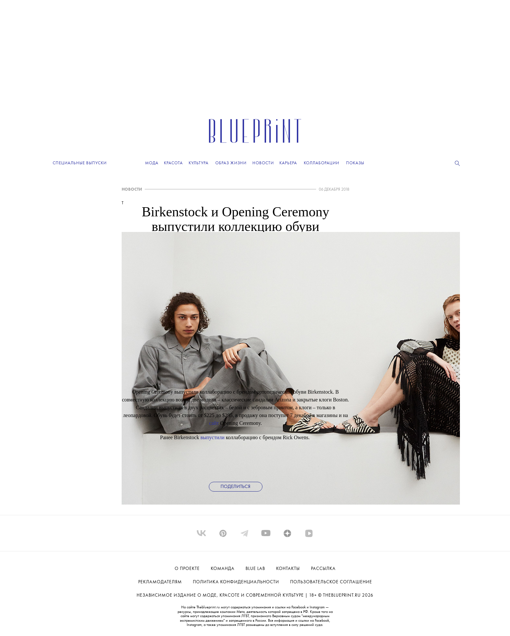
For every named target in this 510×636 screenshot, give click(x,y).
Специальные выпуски (80, 163)
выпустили (212, 437)
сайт (214, 423)
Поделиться (235, 486)
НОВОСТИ (132, 189)
